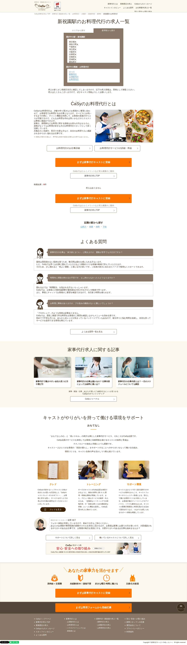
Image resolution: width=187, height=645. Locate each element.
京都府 (83, 14)
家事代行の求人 (103, 622)
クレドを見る (53, 509)
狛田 (98, 227)
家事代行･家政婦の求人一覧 (61, 14)
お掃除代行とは (73, 622)
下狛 (104, 227)
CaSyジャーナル (92, 399)
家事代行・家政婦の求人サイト (42, 6)
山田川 (83, 227)
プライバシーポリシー (135, 628)
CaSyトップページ (43, 619)
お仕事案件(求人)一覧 (124, 8)
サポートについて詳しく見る (67, 538)
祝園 (91, 227)
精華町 (99, 14)
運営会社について (133, 625)
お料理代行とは (73, 625)
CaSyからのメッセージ (124, 4)
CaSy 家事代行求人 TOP (42, 14)
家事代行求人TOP (92, 176)
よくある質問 (108, 8)
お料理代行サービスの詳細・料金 (116, 148)
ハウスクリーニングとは (76, 628)
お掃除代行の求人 (104, 625)
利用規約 (130, 632)
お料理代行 (75, 14)
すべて (72, 72)
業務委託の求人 (107, 4)
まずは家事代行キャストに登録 (93, 162)
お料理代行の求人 (104, 628)
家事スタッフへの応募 (135, 622)
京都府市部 (91, 14)
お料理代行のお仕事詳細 (68, 148)
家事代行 (73, 74)
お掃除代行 (74, 77)
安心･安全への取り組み (143, 8)
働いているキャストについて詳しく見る (116, 538)
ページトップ (181, 608)
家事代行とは (93, 4)
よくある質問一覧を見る (92, 332)
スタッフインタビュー (45, 632)
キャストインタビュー (143, 4)
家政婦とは (71, 631)
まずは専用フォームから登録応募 (93, 607)
